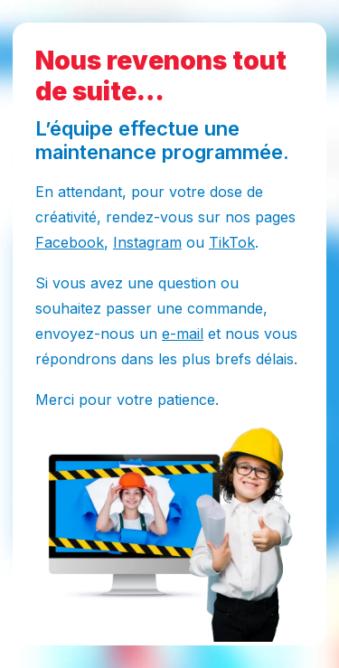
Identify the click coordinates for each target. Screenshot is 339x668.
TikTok (232, 242)
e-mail (182, 334)
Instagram (147, 242)
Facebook (69, 242)
